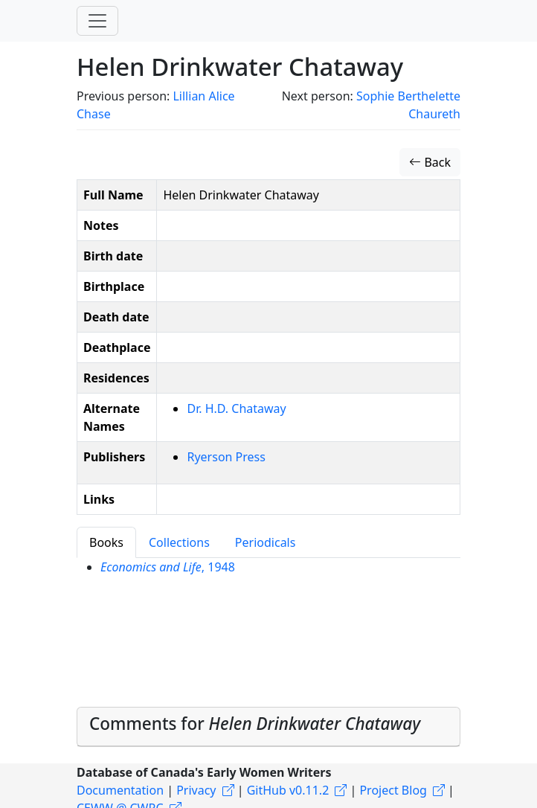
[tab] (268, 727)
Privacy (196, 790)
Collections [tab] (179, 542)
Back (430, 162)
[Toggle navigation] (97, 21)
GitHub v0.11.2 (288, 790)
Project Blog (392, 790)
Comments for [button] (254, 723)
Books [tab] (106, 542)
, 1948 (167, 567)
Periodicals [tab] (265, 542)
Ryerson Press (226, 457)
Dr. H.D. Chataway (236, 408)
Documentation (120, 790)
